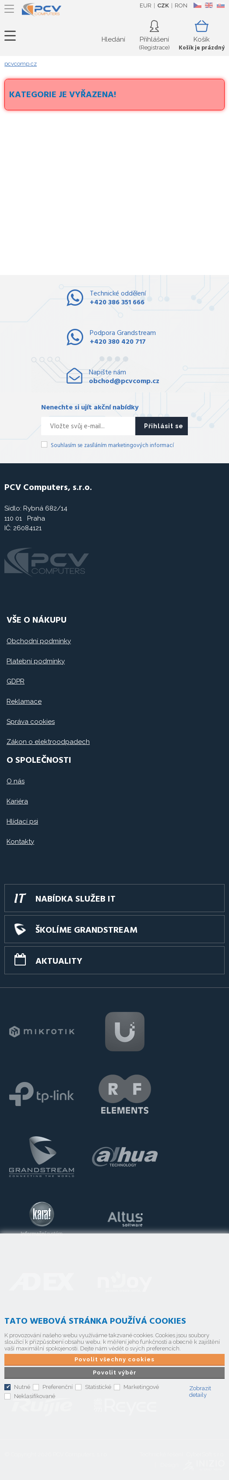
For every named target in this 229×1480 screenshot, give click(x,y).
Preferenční (57, 1387)
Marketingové (141, 1387)
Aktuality (58, 962)
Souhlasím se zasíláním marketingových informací (112, 445)
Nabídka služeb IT (75, 899)
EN (209, 5)
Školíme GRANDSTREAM (86, 930)
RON (181, 5)
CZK (163, 5)
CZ (197, 5)
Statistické (98, 1387)
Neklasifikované (34, 1396)
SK (220, 5)
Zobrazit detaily (200, 1391)
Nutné (22, 1387)
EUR (145, 5)
